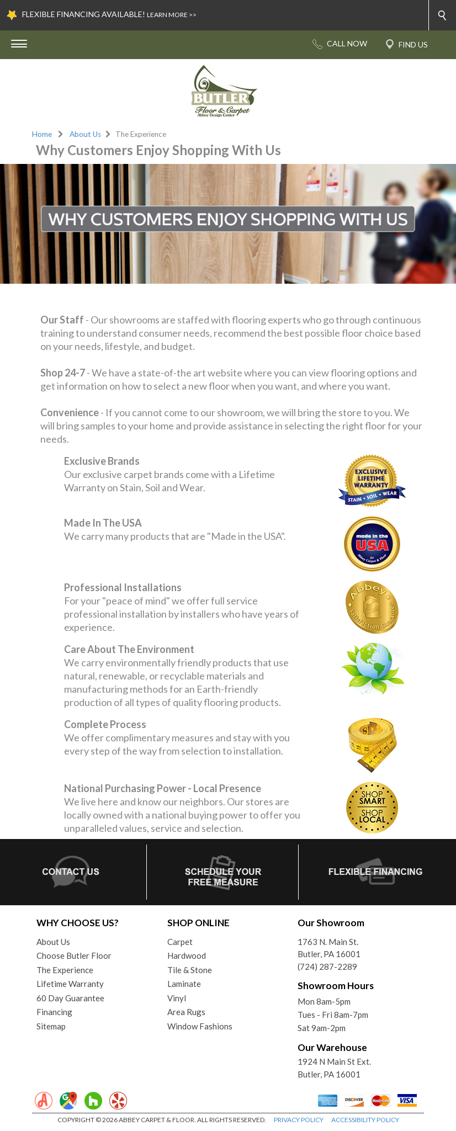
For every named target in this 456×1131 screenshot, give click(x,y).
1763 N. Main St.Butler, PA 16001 (329, 948)
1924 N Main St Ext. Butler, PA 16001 (334, 1067)
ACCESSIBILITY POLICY (365, 1120)
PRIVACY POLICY (299, 1120)
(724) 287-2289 (327, 966)
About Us (85, 134)
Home (42, 134)
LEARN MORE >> (172, 14)
